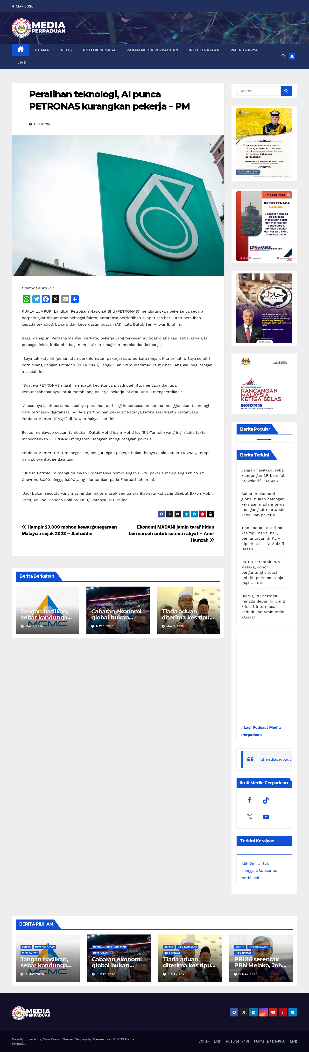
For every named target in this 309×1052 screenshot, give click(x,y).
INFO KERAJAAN (204, 50)
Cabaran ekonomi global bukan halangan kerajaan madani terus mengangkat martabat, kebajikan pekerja (263, 504)
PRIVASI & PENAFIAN (269, 1041)
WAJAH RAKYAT (245, 50)
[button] (283, 56)
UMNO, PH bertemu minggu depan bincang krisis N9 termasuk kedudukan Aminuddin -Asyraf (263, 606)
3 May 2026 (34, 974)
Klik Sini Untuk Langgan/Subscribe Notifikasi (259, 870)
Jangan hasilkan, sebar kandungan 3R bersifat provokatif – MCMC (263, 475)
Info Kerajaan (45, 946)
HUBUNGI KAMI (237, 1041)
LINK (217, 1041)
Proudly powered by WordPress (36, 1039)
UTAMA (42, 50)
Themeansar (101, 1039)
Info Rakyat (30, 952)
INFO (65, 50)
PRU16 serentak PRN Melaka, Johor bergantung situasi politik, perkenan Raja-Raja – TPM (263, 572)
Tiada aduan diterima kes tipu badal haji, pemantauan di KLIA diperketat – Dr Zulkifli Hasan (263, 538)
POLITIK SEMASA (99, 50)
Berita (26, 946)
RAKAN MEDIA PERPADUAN (152, 50)
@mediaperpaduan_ (280, 759)
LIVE (21, 62)
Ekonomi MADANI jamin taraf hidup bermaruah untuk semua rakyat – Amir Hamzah (171, 533)
